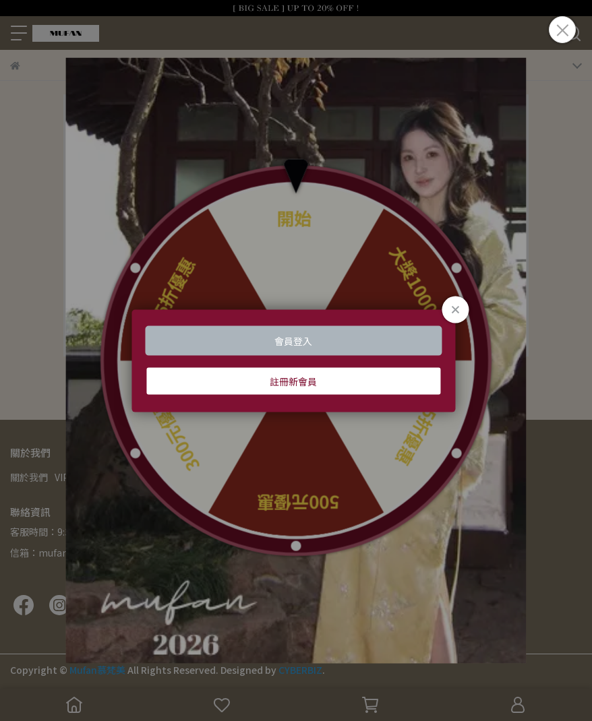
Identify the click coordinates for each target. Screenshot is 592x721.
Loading (295, 361)
